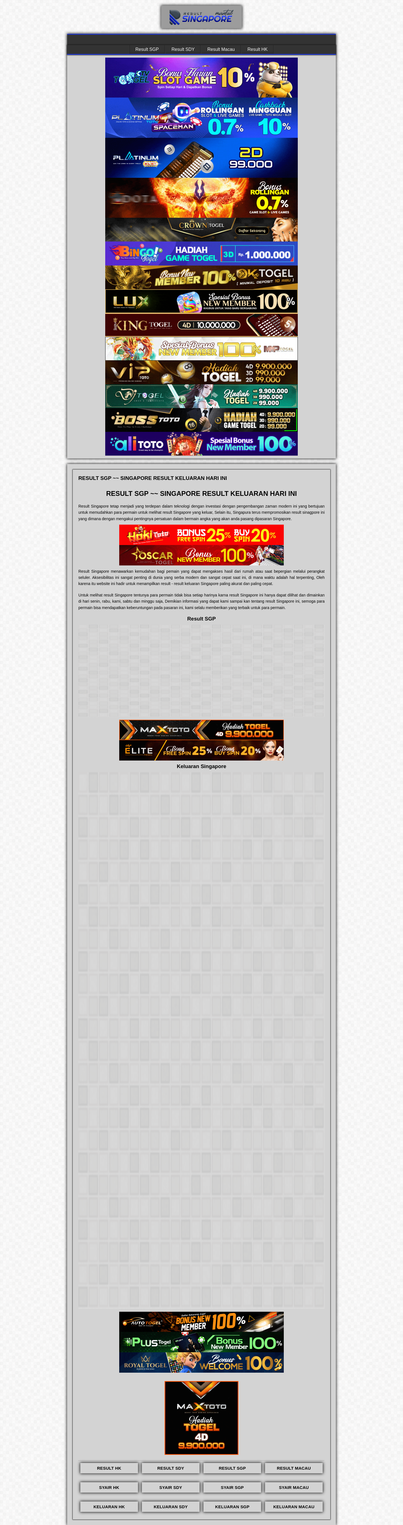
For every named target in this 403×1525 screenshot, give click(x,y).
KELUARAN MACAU (294, 1506)
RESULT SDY (170, 1468)
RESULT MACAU (294, 1468)
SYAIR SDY (170, 1487)
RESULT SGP (232, 1468)
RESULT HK (109, 1468)
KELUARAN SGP (232, 1506)
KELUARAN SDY (171, 1506)
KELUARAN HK (109, 1506)
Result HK (257, 49)
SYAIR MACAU (294, 1487)
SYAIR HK (109, 1487)
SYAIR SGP (232, 1487)
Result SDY (183, 49)
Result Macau (221, 49)
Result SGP (147, 49)
